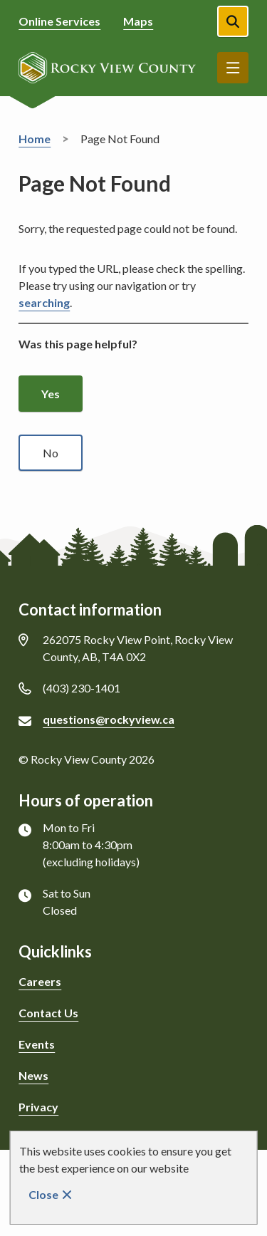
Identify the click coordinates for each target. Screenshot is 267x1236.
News (33, 1075)
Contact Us (48, 1012)
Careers (40, 981)
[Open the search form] (232, 21)
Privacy (38, 1106)
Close (43, 1194)
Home (35, 138)
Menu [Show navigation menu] (232, 68)
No (50, 452)
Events (37, 1044)
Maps (138, 21)
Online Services (59, 21)
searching (44, 302)
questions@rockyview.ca (108, 719)
